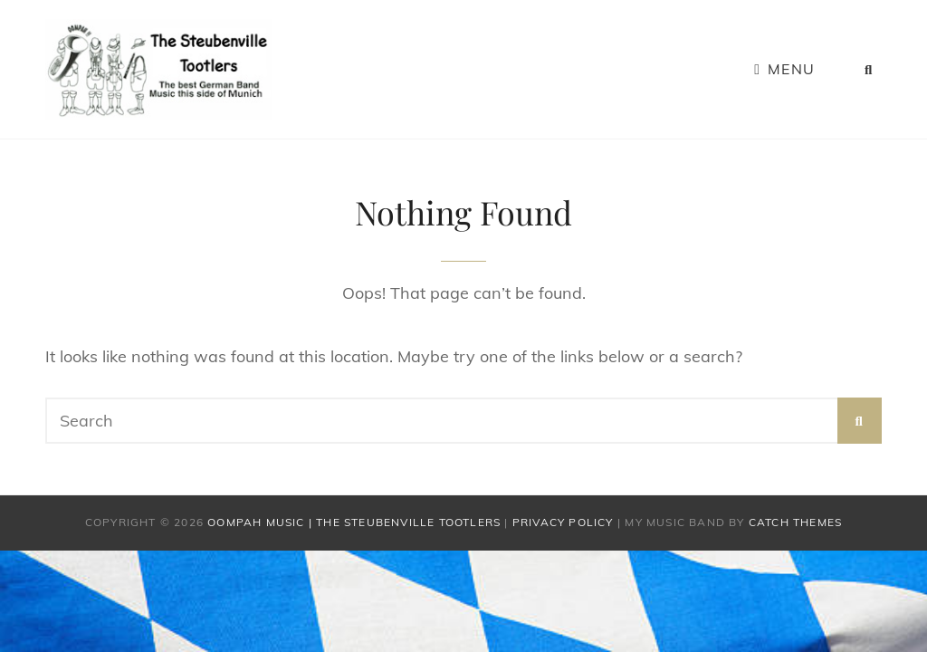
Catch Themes (795, 522)
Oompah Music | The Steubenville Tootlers (354, 522)
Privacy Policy (563, 522)
